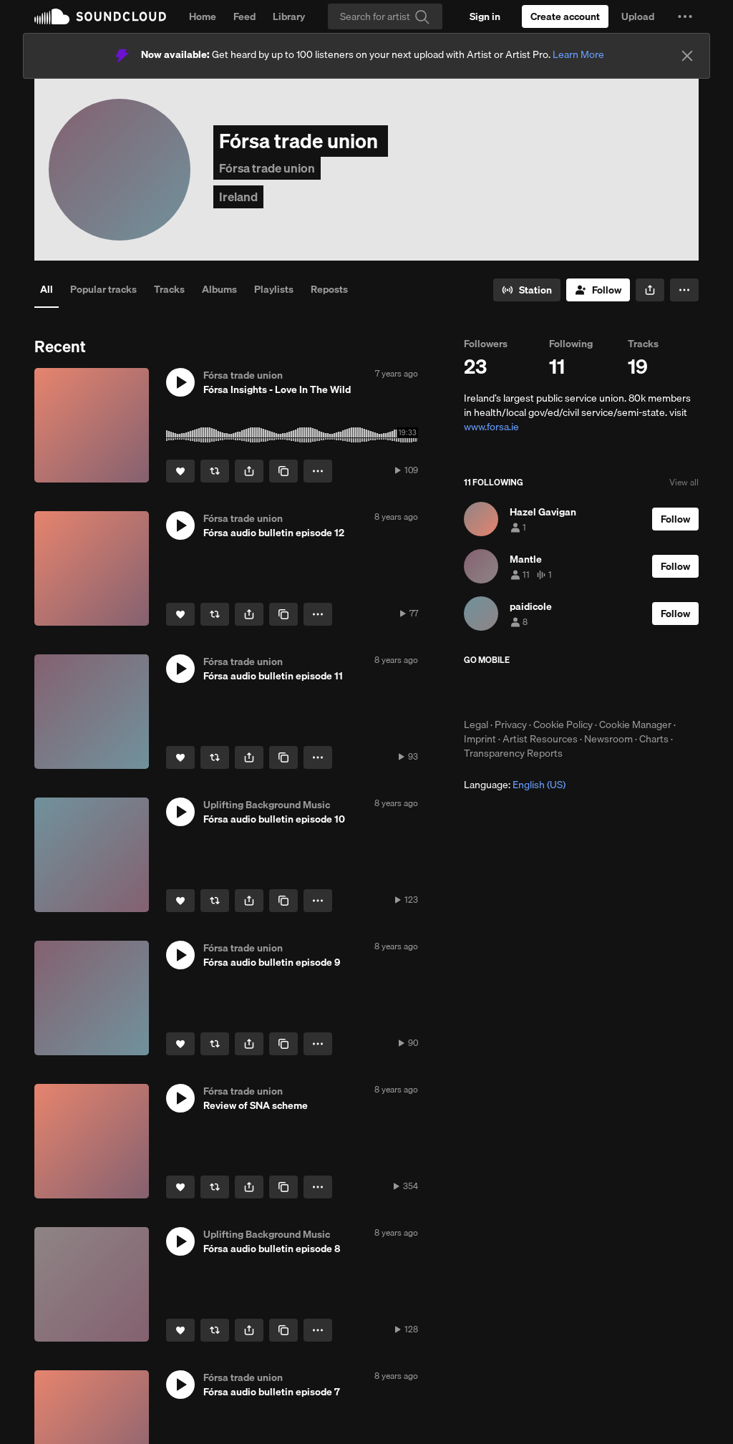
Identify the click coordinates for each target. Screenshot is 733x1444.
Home (202, 16)
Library (289, 16)
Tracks (169, 289)
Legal (476, 724)
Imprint (480, 739)
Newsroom (608, 739)
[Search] (385, 16)
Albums (219, 289)
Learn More (578, 54)
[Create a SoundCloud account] (565, 16)
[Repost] (214, 471)
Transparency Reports (513, 753)
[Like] (180, 471)
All (46, 289)
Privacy (511, 724)
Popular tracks (103, 289)
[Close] (687, 56)
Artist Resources (540, 739)
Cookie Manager (635, 724)
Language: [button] (514, 785)
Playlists (273, 289)
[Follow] (598, 289)
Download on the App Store (507, 691)
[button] (685, 16)
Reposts (329, 289)
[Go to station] (526, 289)
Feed (244, 16)
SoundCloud (100, 16)
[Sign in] (485, 16)
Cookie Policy (563, 724)
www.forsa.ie (491, 427)
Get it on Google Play (603, 691)
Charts (654, 739)
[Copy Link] (283, 471)
